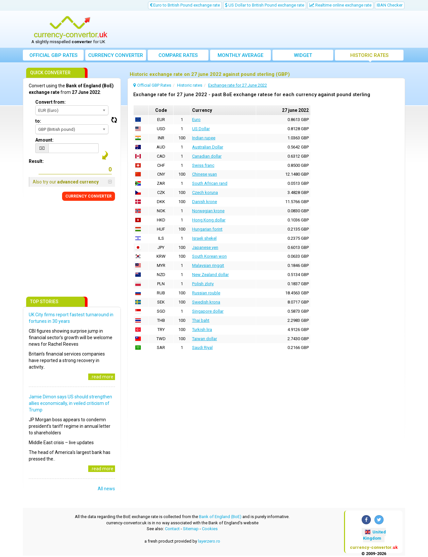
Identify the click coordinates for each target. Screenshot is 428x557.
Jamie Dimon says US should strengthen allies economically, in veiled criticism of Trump (70, 403)
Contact (172, 528)
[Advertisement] (262, 29)
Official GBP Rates (53, 55)
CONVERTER (88, 196)
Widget (303, 55)
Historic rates (369, 55)
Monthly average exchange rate (240, 56)
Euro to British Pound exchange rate (185, 5)
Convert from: (50, 102)
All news (106, 488)
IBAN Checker (390, 5)
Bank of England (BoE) (220, 516)
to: (38, 121)
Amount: (44, 140)
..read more (101, 376)
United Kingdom (374, 535)
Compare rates (178, 55)
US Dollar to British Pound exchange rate (264, 5)
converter (115, 55)
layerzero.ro (209, 541)
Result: (36, 161)
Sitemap (191, 528)
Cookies (210, 528)
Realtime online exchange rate (340, 5)
